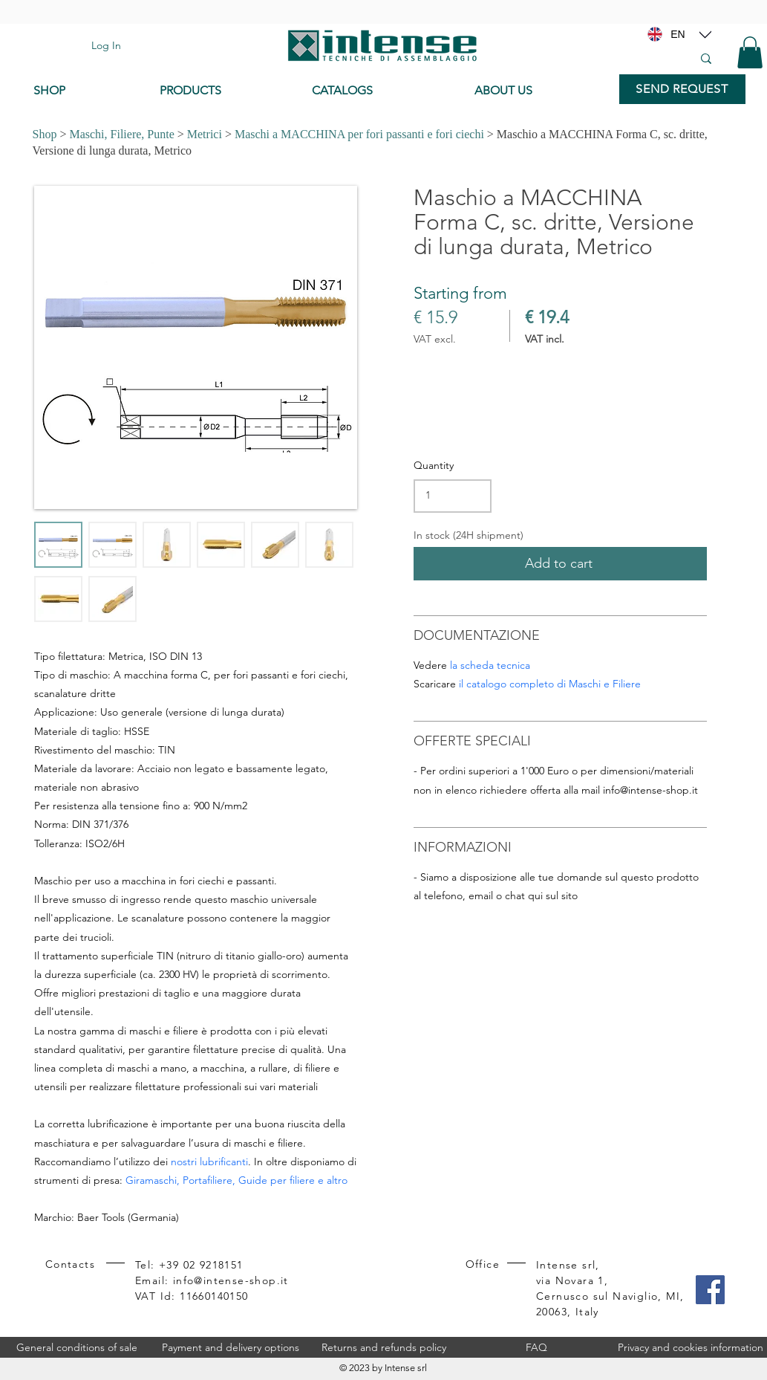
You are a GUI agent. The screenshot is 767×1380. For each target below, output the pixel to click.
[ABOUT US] (539, 91)
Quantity (434, 465)
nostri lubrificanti (209, 1161)
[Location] (705, 34)
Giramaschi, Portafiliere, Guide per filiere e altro (236, 1180)
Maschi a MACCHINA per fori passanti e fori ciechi (359, 134)
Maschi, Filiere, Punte (121, 134)
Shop (45, 134)
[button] (750, 52)
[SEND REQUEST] (682, 89)
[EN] (677, 34)
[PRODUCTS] (224, 91)
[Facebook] (710, 1289)
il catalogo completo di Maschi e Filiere (550, 683)
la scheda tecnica (490, 665)
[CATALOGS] (381, 91)
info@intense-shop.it (650, 790)
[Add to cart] (560, 563)
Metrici (204, 134)
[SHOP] (85, 91)
